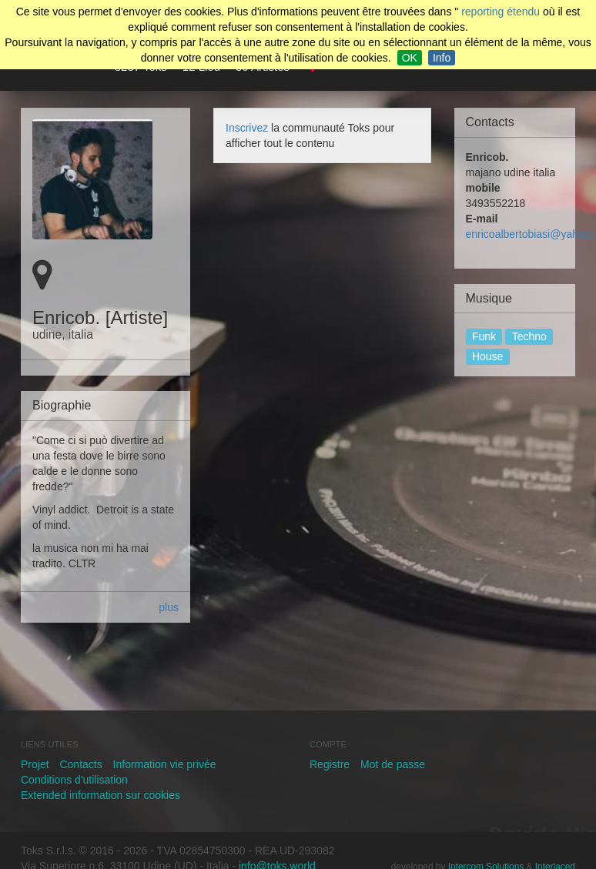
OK (409, 58)
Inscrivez (247, 128)
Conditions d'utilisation (74, 780)
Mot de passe (392, 764)
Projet (35, 764)
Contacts (80, 764)
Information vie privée (164, 764)
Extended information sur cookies (100, 795)
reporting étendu (500, 11)
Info (441, 58)
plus (169, 607)
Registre (330, 764)
